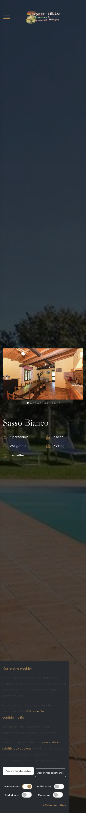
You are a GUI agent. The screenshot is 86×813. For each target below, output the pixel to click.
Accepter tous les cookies (18, 770)
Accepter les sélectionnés (50, 772)
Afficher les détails (55, 805)
